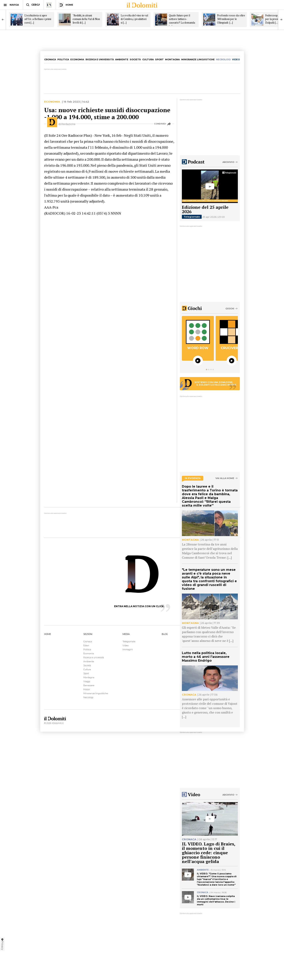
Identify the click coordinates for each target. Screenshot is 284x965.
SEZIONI (87, 634)
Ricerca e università (100, 59)
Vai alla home (224, 478)
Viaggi (86, 681)
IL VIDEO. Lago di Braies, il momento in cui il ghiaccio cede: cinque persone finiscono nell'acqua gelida (208, 852)
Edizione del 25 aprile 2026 (205, 209)
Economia (77, 59)
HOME (47, 634)
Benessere (88, 685)
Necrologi (88, 697)
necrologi (223, 59)
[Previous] (3, 19)
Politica (63, 59)
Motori (86, 689)
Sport (159, 59)
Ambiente (121, 59)
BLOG (165, 634)
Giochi (229, 308)
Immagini (128, 649)
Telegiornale (192, 216)
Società (135, 59)
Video (126, 645)
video (236, 59)
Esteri (86, 645)
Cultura (148, 59)
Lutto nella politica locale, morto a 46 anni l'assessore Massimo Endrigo (205, 656)
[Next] (281, 19)
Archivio (228, 162)
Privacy (2, 944)
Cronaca (50, 59)
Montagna (172, 59)
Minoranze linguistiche (198, 59)
